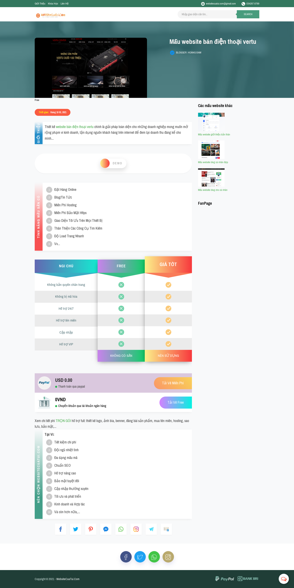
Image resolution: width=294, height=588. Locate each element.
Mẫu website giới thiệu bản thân (214, 134)
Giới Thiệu (40, 3)
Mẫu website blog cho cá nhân (212, 190)
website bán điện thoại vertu (75, 127)
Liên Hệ (65, 3)
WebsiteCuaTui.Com (67, 579)
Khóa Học (53, 3)
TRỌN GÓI (63, 421)
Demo (117, 163)
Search (248, 14)
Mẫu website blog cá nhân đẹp (213, 162)
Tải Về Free (176, 403)
